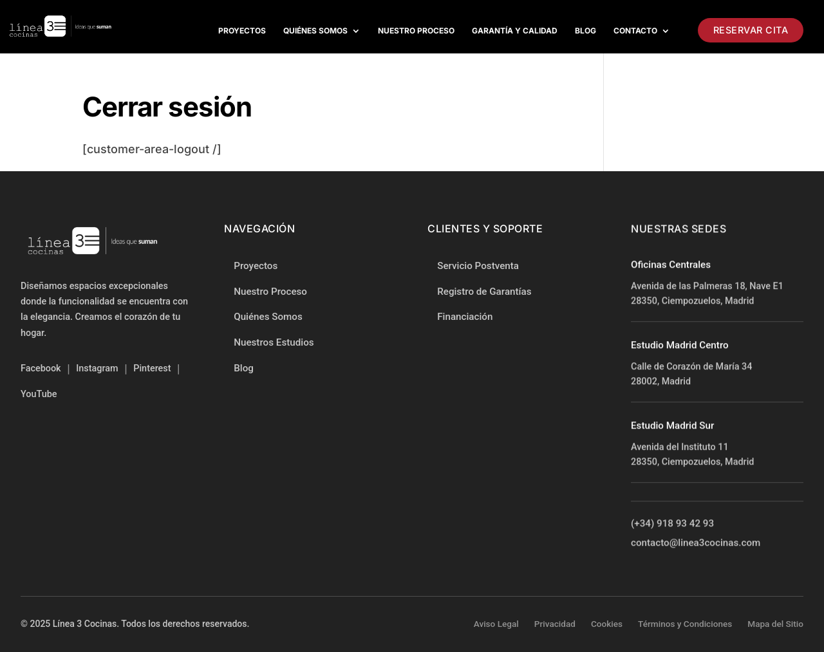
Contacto (635, 30)
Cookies (607, 624)
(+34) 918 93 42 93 (672, 524)
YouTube (39, 394)
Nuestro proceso (416, 30)
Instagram (97, 368)
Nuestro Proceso (270, 291)
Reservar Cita (751, 29)
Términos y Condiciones (685, 624)
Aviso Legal (496, 624)
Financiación (464, 317)
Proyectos (242, 30)
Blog (585, 30)
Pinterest (152, 368)
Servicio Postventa (478, 266)
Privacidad (555, 624)
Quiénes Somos (315, 30)
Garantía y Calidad (514, 30)
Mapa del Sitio (775, 624)
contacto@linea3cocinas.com (695, 543)
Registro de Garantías (484, 291)
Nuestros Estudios (274, 342)
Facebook (41, 368)
